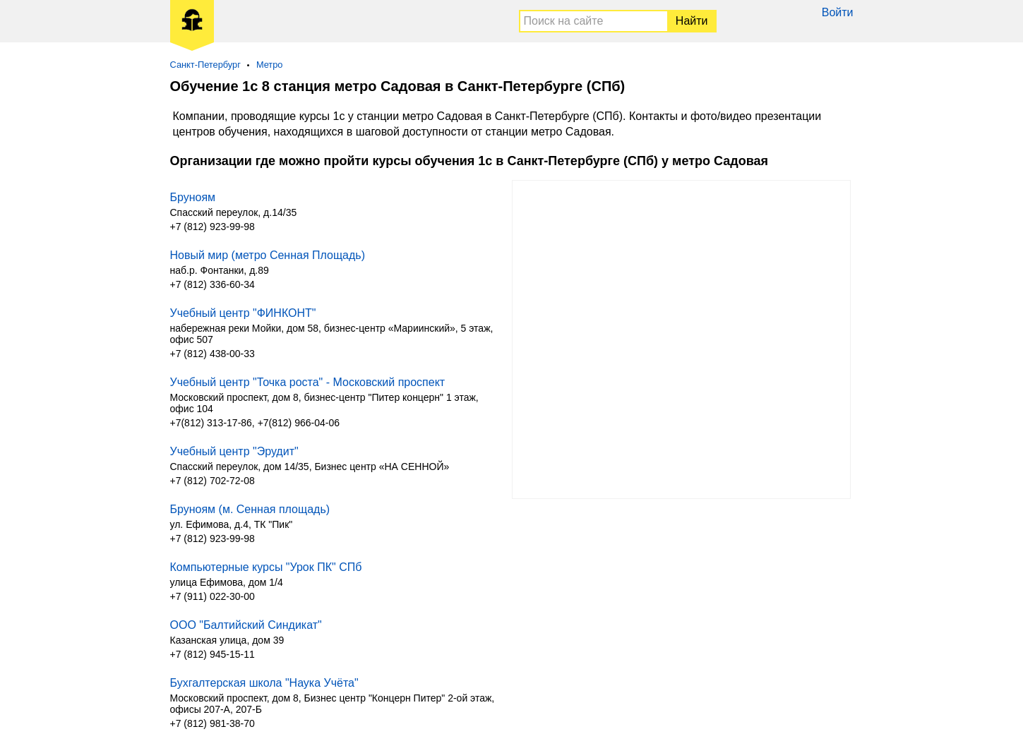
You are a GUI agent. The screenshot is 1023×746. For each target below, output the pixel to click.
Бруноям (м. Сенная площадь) (250, 509)
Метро (269, 64)
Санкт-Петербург (205, 64)
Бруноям (193, 197)
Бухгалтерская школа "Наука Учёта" (264, 683)
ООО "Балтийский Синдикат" (246, 625)
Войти (838, 12)
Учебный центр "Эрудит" (234, 451)
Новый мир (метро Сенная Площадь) (268, 255)
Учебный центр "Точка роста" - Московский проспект (307, 382)
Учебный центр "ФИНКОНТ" (243, 313)
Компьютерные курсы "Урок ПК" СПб (266, 567)
